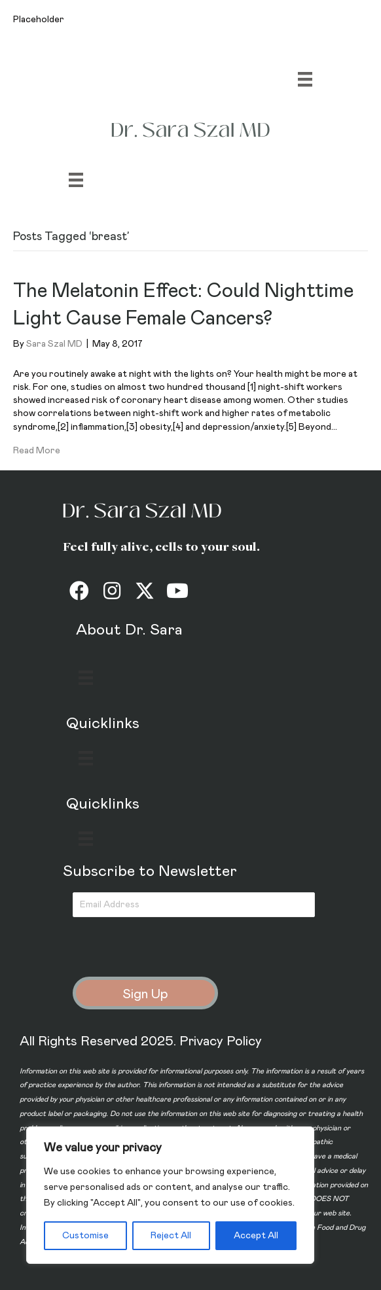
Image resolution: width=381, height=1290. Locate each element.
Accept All (256, 1235)
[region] (170, 1195)
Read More (36, 450)
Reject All (171, 1235)
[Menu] (305, 79)
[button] (79, 590)
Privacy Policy (220, 1041)
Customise (85, 1235)
